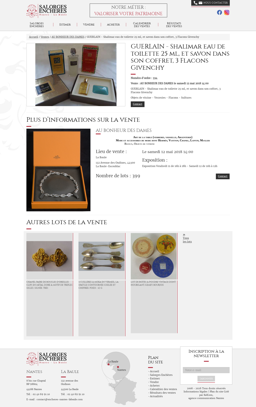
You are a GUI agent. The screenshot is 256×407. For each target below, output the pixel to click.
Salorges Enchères (161, 375)
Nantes (34, 371)
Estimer (65, 24)
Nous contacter (211, 3)
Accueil (33, 36)
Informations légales (195, 391)
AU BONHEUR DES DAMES (68, 36)
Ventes (45, 36)
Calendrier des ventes (142, 25)
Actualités (156, 396)
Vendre (89, 24)
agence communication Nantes (206, 398)
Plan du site (216, 391)
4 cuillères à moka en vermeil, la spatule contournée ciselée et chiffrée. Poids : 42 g (98, 285)
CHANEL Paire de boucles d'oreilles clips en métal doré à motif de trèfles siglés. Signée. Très (49, 285)
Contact (137, 104)
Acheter (113, 24)
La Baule (70, 371)
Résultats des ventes (163, 392)
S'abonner (206, 378)
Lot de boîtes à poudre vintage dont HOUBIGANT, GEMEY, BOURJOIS (153, 283)
